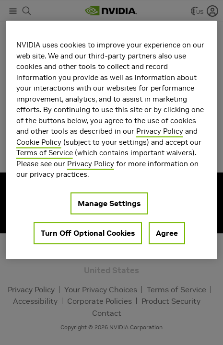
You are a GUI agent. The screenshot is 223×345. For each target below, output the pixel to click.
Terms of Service (44, 152)
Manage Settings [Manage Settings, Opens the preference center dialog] (109, 203)
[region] (112, 140)
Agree (167, 233)
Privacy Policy (159, 131)
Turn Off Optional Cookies (88, 233)
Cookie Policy (38, 142)
